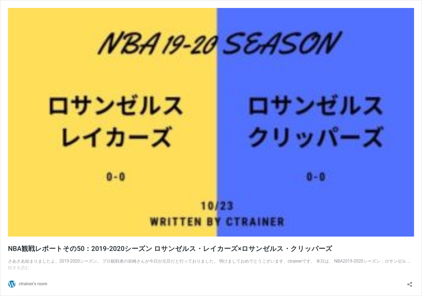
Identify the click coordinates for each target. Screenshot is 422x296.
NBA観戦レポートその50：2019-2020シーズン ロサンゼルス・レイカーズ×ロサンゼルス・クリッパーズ (170, 248)
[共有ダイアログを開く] (409, 282)
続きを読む (18, 267)
